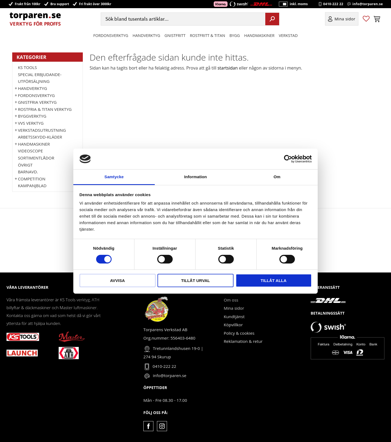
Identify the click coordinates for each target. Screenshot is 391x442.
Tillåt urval (195, 280)
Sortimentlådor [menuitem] (36, 158)
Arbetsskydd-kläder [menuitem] (40, 137)
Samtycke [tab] (114, 176)
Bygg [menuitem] (234, 36)
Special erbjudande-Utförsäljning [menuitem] (39, 78)
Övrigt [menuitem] (25, 165)
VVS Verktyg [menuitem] (30, 123)
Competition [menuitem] (31, 178)
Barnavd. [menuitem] (28, 171)
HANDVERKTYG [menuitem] (146, 36)
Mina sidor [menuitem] (345, 20)
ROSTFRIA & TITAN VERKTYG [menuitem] (45, 109)
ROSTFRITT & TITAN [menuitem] (207, 36)
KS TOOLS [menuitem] (27, 67)
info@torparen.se (367, 4)
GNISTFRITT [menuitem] (175, 36)
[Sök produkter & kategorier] (182, 20)
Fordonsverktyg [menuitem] (110, 36)
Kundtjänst (234, 316)
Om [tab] (276, 176)
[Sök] (272, 20)
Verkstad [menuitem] (288, 36)
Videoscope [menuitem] (30, 150)
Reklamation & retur (243, 341)
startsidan (227, 68)
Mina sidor (234, 308)
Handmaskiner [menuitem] (259, 36)
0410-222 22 (333, 4)
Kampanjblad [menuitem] (32, 185)
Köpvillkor (233, 324)
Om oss (231, 300)
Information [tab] (195, 176)
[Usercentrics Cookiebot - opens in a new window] (288, 159)
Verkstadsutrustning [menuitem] (42, 130)
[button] (366, 20)
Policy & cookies (239, 333)
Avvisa (117, 280)
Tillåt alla (273, 280)
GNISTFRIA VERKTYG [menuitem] (37, 102)
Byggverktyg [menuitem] (32, 116)
